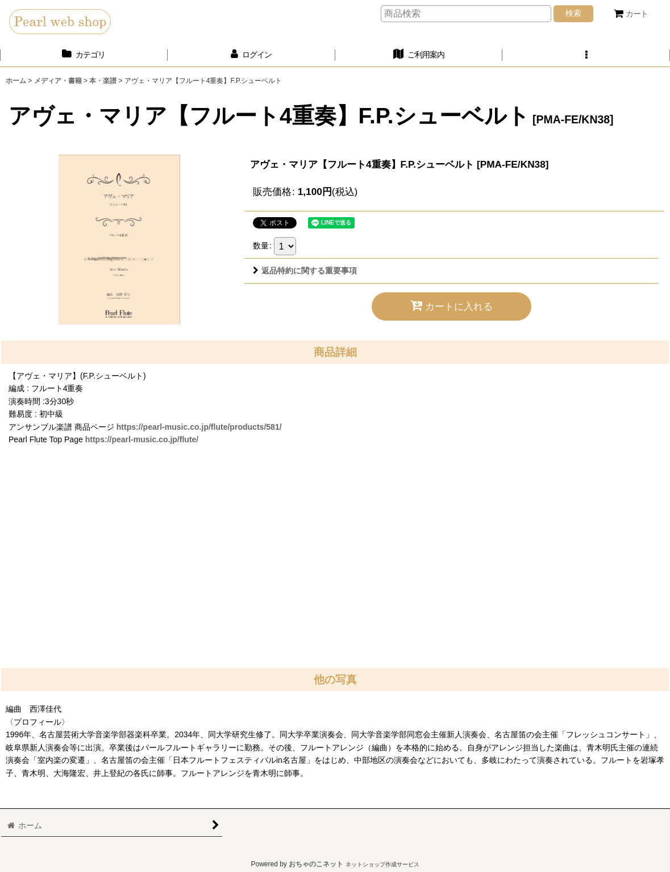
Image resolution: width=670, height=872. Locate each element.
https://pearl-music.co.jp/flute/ (142, 439)
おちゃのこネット (316, 864)
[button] (586, 55)
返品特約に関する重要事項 (305, 270)
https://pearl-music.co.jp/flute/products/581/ (199, 426)
